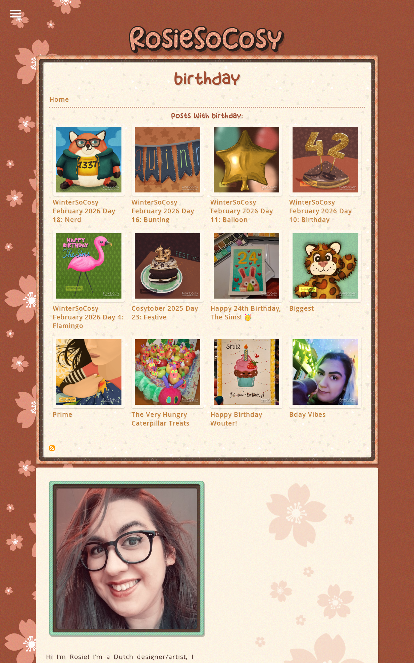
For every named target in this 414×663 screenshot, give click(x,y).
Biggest (301, 308)
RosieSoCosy (207, 40)
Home (59, 99)
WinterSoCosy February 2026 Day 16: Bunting (163, 211)
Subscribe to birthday (52, 448)
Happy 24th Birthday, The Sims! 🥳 (245, 312)
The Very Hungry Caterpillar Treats (161, 419)
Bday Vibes (307, 414)
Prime (62, 414)
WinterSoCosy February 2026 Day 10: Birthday (320, 211)
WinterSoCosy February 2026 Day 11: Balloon (241, 211)
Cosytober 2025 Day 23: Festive (165, 312)
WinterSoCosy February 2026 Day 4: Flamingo (88, 317)
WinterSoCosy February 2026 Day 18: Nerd (84, 211)
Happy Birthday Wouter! (236, 419)
